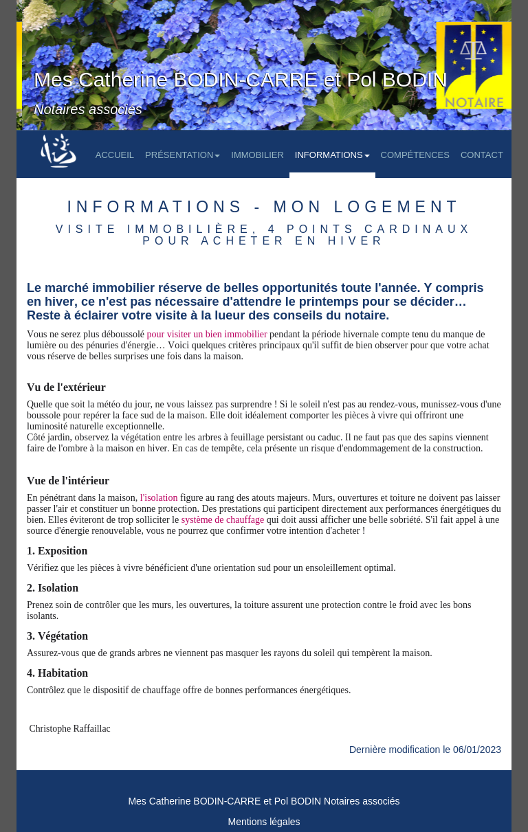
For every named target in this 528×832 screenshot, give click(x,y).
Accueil (115, 155)
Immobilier (257, 155)
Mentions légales (264, 821)
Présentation (182, 155)
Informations (332, 155)
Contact (482, 155)
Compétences (415, 155)
